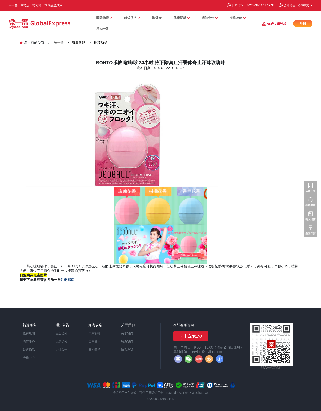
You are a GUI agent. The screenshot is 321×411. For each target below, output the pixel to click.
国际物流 (102, 18)
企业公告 (61, 349)
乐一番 (58, 42)
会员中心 (29, 357)
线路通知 (61, 341)
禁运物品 (29, 349)
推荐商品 (100, 42)
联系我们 (127, 341)
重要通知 (61, 333)
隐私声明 (127, 349)
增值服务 (29, 341)
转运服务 (130, 18)
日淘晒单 (94, 349)
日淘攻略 (94, 333)
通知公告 (208, 18)
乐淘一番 (102, 28)
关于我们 (127, 333)
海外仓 (157, 18)
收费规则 (29, 333)
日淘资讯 (94, 341)
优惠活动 (180, 18)
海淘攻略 (236, 18)
